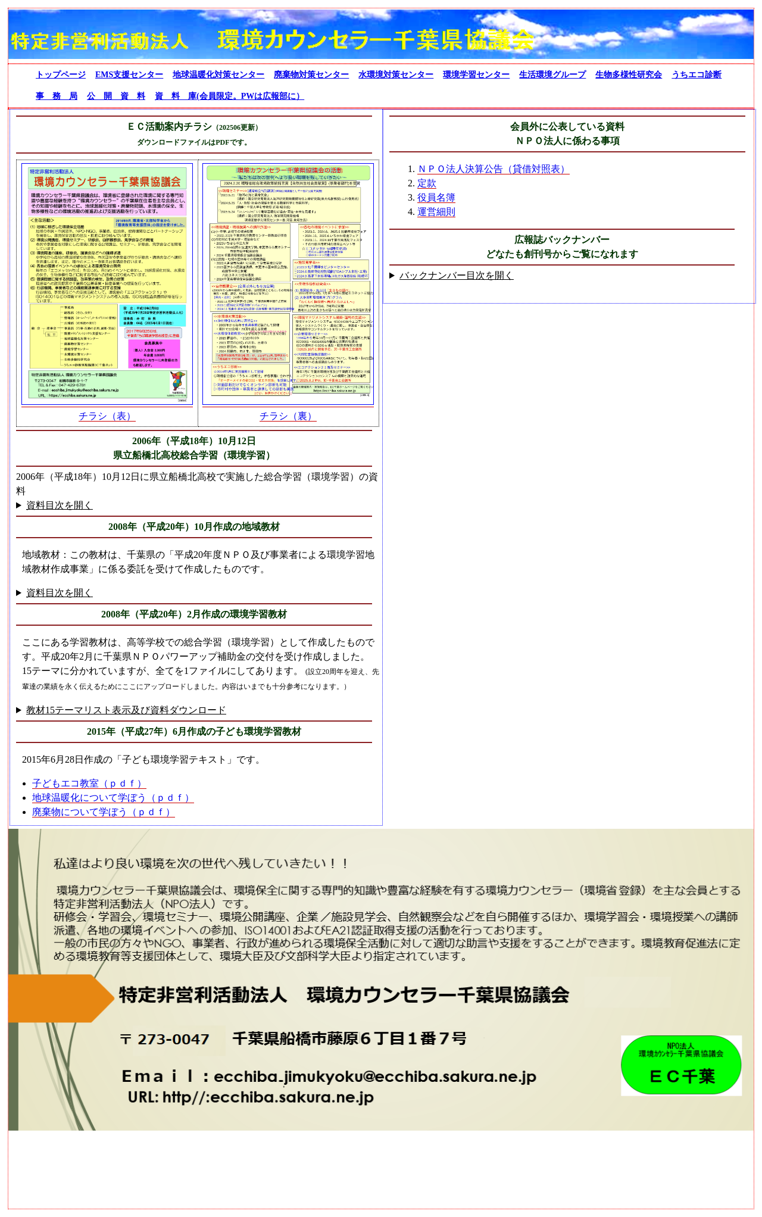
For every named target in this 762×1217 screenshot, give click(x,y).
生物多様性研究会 (628, 74)
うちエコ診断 (697, 74)
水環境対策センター (395, 74)
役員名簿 (436, 197)
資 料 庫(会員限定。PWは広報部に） (229, 96)
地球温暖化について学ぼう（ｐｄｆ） (113, 797)
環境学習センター (476, 74)
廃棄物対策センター (311, 74)
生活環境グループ (552, 74)
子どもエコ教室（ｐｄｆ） (89, 783)
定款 (426, 183)
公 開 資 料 (116, 96)
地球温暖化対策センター (218, 74)
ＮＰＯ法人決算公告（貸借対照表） (493, 169)
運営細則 (436, 212)
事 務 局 (56, 96)
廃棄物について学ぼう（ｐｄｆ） (103, 812)
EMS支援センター (129, 74)
